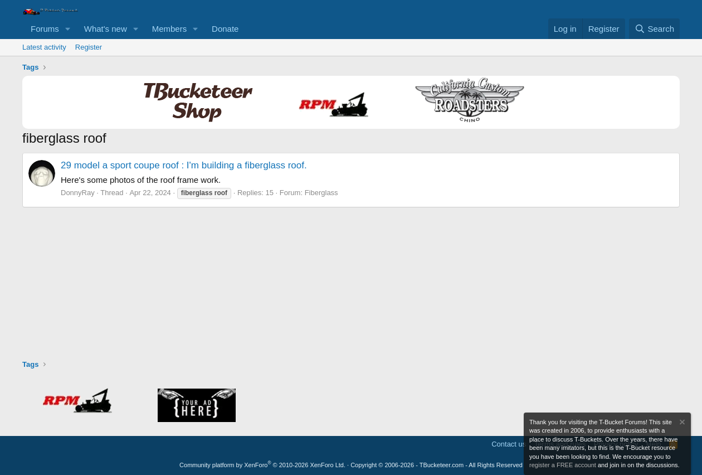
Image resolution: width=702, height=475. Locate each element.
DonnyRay (78, 192)
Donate (225, 28)
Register (88, 47)
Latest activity (44, 47)
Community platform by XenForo (262, 465)
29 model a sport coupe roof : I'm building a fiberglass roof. (184, 165)
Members (169, 28)
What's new (105, 28)
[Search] (654, 28)
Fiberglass (321, 192)
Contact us (508, 444)
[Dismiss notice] (681, 423)
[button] (68, 28)
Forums (45, 28)
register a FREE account (562, 465)
